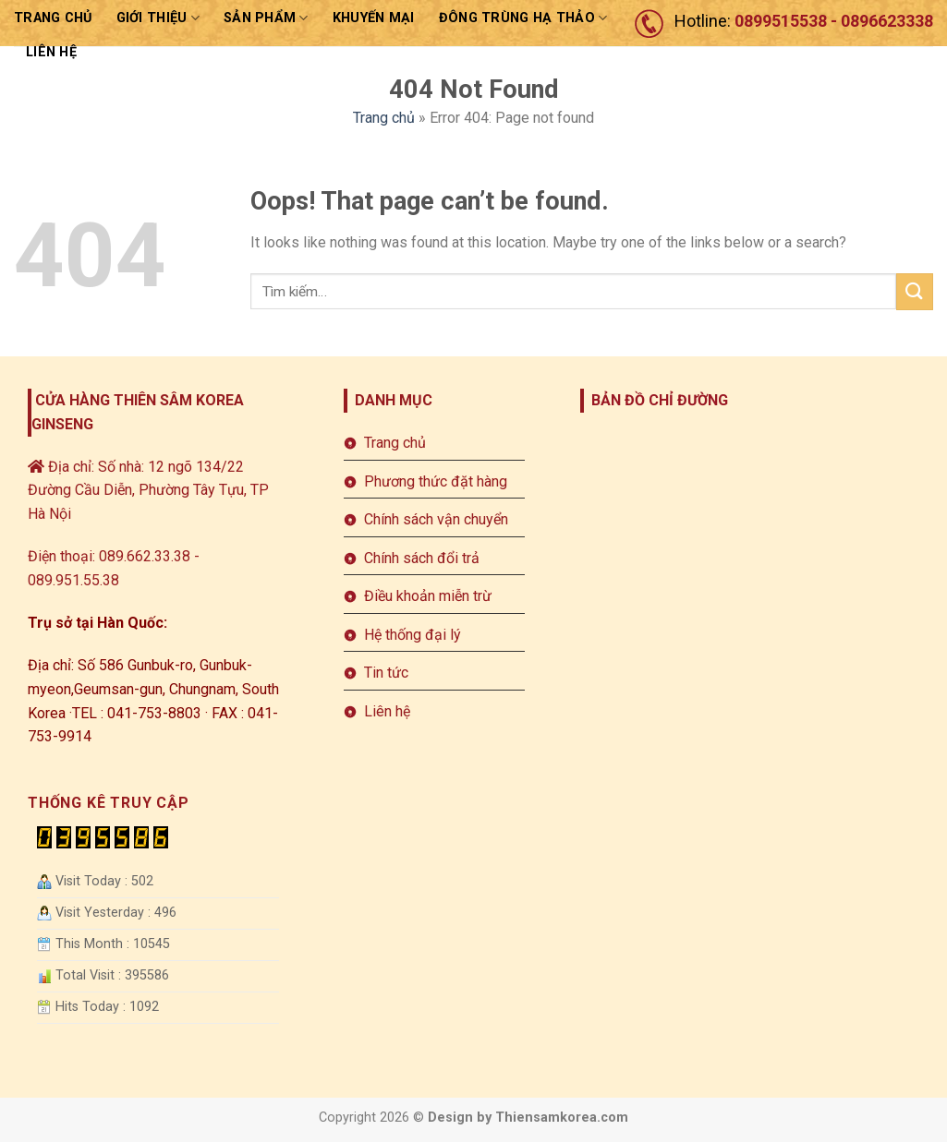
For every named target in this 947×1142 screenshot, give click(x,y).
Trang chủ (53, 18)
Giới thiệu (158, 18)
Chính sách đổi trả (422, 558)
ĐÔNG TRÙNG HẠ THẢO (523, 18)
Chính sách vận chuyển (436, 519)
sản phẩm (266, 18)
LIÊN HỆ (51, 52)
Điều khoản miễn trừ (428, 596)
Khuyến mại (374, 18)
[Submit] (914, 291)
